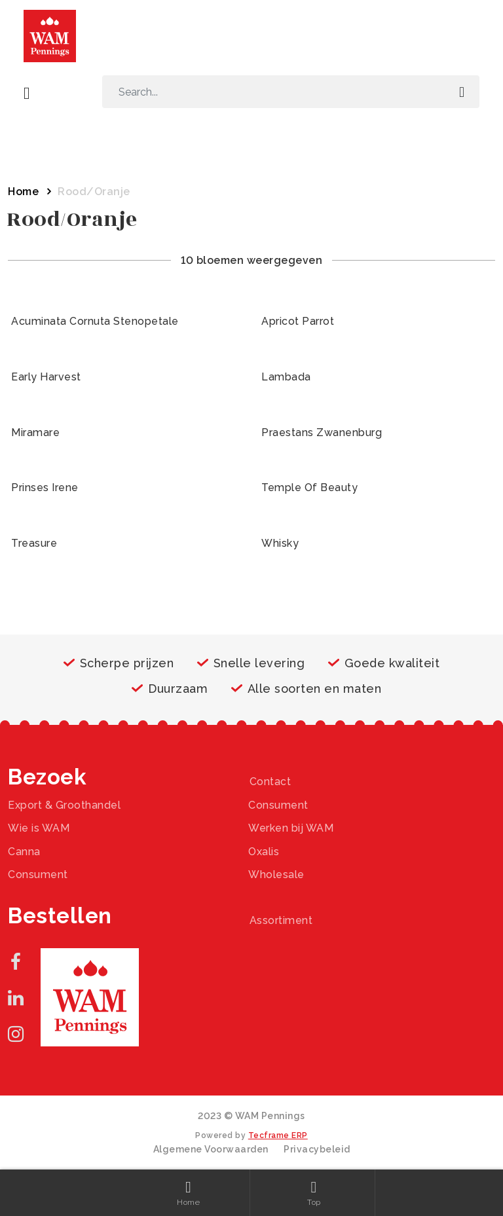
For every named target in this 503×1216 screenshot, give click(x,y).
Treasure (34, 543)
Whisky (280, 543)
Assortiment (281, 920)
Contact (270, 781)
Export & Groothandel (64, 805)
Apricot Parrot (297, 321)
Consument (278, 805)
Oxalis (263, 851)
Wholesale (276, 874)
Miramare (35, 432)
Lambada (286, 377)
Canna (24, 851)
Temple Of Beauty (309, 487)
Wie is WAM (38, 828)
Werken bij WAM (290, 828)
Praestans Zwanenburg (321, 432)
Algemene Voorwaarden (211, 1149)
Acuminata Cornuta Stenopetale (95, 321)
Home (23, 191)
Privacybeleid (317, 1149)
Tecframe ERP (278, 1135)
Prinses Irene (45, 487)
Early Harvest (46, 377)
